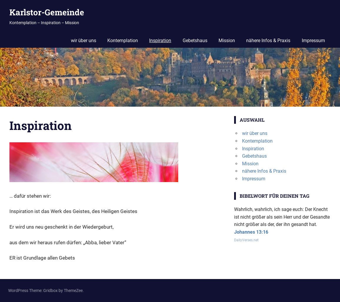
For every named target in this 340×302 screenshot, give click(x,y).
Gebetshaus (195, 40)
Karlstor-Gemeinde (46, 12)
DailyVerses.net (246, 240)
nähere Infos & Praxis (268, 40)
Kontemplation (122, 40)
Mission (227, 40)
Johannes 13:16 (251, 232)
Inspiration (160, 40)
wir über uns (83, 40)
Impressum (313, 40)
